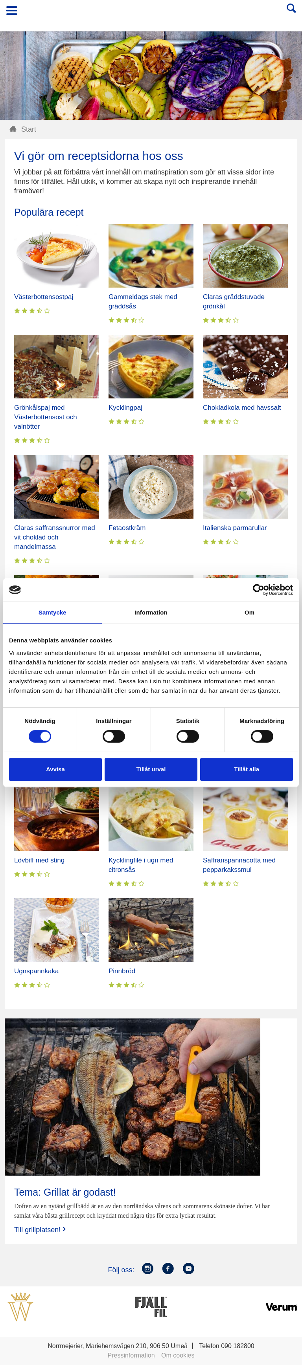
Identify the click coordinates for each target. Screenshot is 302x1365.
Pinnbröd (122, 971)
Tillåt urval (151, 769)
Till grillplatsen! (41, 1230)
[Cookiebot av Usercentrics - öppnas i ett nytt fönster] (258, 590)
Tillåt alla (246, 769)
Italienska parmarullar (235, 528)
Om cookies (177, 1355)
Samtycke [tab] (52, 612)
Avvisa (55, 769)
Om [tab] (249, 612)
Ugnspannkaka (36, 971)
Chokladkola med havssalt (242, 407)
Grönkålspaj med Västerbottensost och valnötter (45, 417)
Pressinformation (131, 1355)
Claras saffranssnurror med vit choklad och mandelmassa (54, 537)
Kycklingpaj (125, 407)
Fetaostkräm (127, 528)
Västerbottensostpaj (43, 297)
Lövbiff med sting (39, 860)
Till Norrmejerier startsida (151, 13)
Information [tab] (151, 612)
